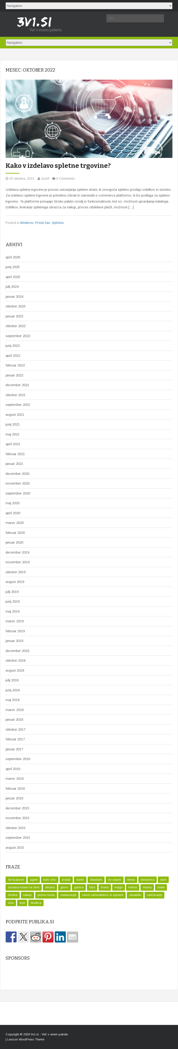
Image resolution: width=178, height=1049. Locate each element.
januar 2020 (14, 542)
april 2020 (13, 513)
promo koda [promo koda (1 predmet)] (46, 895)
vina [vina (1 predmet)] (11, 903)
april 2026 (13, 257)
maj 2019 (12, 611)
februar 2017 (15, 739)
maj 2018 (12, 700)
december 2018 (17, 651)
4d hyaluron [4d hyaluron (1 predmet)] (16, 879)
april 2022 (13, 355)
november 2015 (17, 818)
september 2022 (18, 336)
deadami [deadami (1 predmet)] (96, 879)
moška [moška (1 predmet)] (12, 895)
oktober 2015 (15, 828)
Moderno (26, 223)
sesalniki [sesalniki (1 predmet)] (135, 895)
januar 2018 (14, 719)
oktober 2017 (15, 729)
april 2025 (13, 277)
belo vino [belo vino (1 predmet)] (49, 879)
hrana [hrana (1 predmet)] (105, 887)
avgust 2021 (15, 414)
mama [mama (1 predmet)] (147, 887)
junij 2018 (13, 690)
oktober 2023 (15, 306)
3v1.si (35, 1034)
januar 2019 (14, 641)
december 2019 (17, 552)
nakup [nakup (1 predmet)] (27, 895)
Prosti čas (42, 223)
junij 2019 (13, 601)
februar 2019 (15, 631)
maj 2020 (12, 503)
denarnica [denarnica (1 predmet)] (147, 879)
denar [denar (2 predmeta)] (131, 879)
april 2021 (13, 444)
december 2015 (17, 808)
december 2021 (17, 385)
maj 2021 (12, 434)
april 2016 (13, 769)
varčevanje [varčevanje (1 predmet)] (154, 895)
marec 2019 (15, 621)
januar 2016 (14, 798)
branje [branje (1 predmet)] (66, 879)
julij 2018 (12, 680)
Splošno (58, 223)
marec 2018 (15, 710)
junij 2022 (13, 346)
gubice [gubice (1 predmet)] (78, 887)
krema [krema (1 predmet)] (132, 887)
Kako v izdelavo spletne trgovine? (58, 165)
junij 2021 (13, 424)
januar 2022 (14, 375)
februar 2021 (15, 454)
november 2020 (17, 483)
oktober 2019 (15, 572)
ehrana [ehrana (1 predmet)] (50, 887)
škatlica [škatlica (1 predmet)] (36, 903)
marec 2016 (15, 778)
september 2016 (18, 759)
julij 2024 (12, 286)
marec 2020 (15, 523)
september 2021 (18, 405)
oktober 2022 (15, 326)
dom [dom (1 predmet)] (163, 879)
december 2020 (17, 474)
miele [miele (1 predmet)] (161, 887)
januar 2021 (14, 464)
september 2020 (18, 493)
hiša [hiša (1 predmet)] (92, 887)
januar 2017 (14, 749)
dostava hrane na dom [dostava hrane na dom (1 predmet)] (23, 887)
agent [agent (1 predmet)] (34, 879)
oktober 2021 (15, 395)
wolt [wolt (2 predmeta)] (22, 903)
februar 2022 (15, 365)
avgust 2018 (15, 670)
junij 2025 (13, 267)
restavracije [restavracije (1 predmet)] (68, 895)
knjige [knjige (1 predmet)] (118, 887)
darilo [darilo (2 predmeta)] (80, 879)
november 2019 (17, 562)
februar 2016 (15, 788)
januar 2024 (14, 296)
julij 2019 (12, 592)
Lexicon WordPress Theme (25, 1039)
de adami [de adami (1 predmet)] (114, 879)
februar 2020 (15, 533)
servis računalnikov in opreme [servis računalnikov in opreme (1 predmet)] (102, 895)
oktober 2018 (15, 660)
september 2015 (18, 837)
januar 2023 (14, 316)
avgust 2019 (15, 582)
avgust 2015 (15, 847)
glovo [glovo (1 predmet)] (64, 887)
